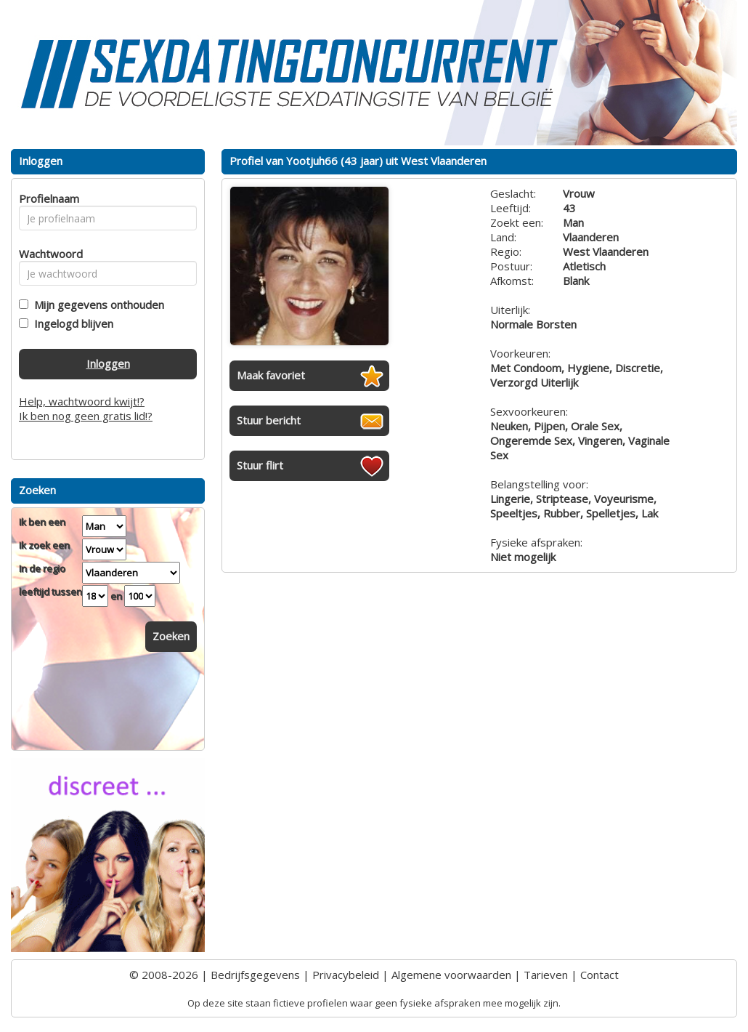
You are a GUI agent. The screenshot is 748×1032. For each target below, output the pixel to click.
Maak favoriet (271, 375)
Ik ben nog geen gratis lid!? (86, 415)
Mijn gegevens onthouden (96, 304)
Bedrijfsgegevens (255, 974)
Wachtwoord (47, 253)
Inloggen (108, 363)
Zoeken (171, 636)
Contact (599, 974)
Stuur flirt (260, 465)
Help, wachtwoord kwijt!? (82, 401)
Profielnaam (47, 198)
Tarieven (546, 974)
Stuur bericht (269, 420)
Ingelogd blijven (70, 323)
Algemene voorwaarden (451, 974)
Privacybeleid (345, 974)
